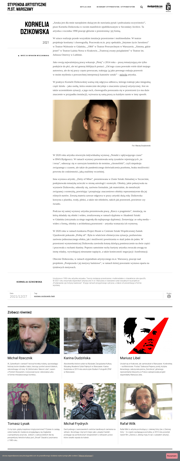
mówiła (123, 74)
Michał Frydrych (76, 424)
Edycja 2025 (85, 7)
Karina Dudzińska (77, 358)
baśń (53, 296)
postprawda (45, 296)
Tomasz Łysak (19, 424)
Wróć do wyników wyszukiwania (35, 55)
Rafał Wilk (127, 424)
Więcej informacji (85, 456)
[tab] (141, 7)
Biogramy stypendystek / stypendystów (116, 7)
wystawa (37, 296)
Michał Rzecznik (20, 358)
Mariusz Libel (130, 358)
